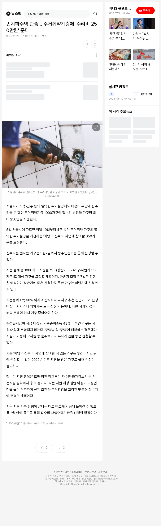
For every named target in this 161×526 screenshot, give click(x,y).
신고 (44, 36)
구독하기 (145, 10)
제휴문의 (103, 471)
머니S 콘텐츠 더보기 (121, 8)
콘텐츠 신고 (90, 471)
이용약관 (58, 471)
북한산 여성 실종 (147, 94)
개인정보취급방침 (73, 471)
